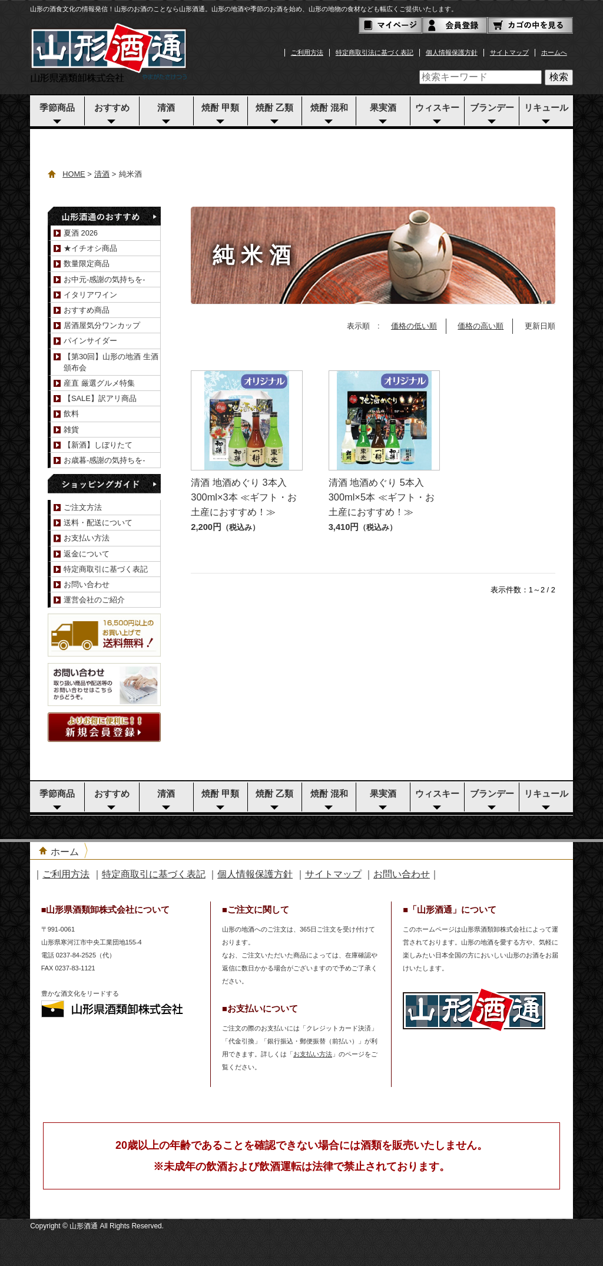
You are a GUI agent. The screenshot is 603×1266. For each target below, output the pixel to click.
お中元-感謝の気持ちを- (104, 279)
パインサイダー (90, 340)
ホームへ (554, 52)
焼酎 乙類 (274, 107)
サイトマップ (509, 52)
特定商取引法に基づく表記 (374, 52)
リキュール (546, 107)
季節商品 (57, 107)
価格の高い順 (480, 326)
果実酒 (383, 107)
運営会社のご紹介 (94, 599)
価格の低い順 (414, 326)
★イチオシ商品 (90, 248)
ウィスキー (437, 107)
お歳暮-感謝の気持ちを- (104, 460)
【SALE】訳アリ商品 (100, 398)
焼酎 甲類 (220, 107)
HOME (73, 174)
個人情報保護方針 (452, 52)
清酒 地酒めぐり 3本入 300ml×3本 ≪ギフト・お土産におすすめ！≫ (244, 496)
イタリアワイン (90, 294)
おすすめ (112, 107)
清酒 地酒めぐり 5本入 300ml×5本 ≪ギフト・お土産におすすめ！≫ (382, 496)
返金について (87, 553)
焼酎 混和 (329, 107)
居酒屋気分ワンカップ (102, 325)
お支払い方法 (87, 537)
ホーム (65, 852)
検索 (558, 77)
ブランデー (492, 107)
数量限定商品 (87, 263)
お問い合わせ (87, 584)
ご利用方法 (307, 52)
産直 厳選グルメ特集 (99, 383)
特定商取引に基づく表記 (106, 569)
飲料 (71, 413)
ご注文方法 (83, 507)
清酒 (166, 107)
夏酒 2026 (81, 232)
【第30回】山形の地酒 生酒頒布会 (111, 362)
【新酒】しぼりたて (98, 444)
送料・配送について (98, 522)
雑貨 (71, 429)
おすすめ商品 (87, 310)
